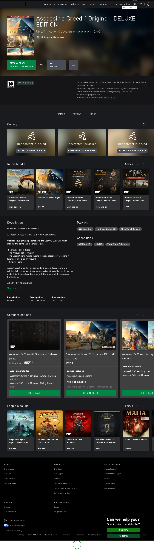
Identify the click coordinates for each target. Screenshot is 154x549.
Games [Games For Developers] (56, 507)
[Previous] (138, 124)
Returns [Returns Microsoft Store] (107, 479)
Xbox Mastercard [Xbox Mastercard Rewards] (10, 512)
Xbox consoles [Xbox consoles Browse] (9, 469)
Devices (73, 4)
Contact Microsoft (34, 535)
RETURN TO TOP (91, 392)
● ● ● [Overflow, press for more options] (73, 65)
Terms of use (66, 535)
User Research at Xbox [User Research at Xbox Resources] (62, 493)
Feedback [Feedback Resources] (57, 479)
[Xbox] (34, 4)
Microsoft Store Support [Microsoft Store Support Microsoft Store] (112, 474)
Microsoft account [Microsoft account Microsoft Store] (110, 469)
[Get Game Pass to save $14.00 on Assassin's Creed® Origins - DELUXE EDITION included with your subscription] (21, 65)
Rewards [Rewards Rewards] (7, 507)
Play (83, 4)
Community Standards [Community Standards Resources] (62, 483)
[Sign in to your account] (146, 4)
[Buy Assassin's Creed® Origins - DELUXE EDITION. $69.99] (56, 65)
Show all (129, 163)
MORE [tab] (93, 114)
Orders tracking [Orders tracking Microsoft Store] (109, 483)
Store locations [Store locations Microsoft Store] (109, 488)
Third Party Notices (95, 535)
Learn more (127, 91)
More (101, 4)
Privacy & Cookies (51, 535)
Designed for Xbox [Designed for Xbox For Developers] (60, 512)
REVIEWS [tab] (77, 114)
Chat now (123, 530)
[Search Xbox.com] (134, 3)
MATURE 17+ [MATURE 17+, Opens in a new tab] (25, 83)
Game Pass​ (47, 4)
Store (91, 4)
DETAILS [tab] (61, 114)
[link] (20, 189)
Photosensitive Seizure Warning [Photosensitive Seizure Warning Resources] (65, 488)
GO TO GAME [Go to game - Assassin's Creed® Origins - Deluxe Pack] (34, 392)
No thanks (123, 536)
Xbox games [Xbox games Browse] (8, 474)
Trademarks (79, 535)
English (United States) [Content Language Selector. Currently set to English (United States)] (16, 520)
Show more (14, 288)
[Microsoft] (14, 4)
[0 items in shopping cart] (140, 3)
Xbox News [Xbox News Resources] (58, 469)
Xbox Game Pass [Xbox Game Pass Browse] (10, 479)
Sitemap (21, 535)
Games (61, 4)
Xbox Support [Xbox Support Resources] (58, 474)
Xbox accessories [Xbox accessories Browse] (10, 483)
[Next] (144, 124)
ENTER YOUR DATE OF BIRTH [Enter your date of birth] (31, 151)
